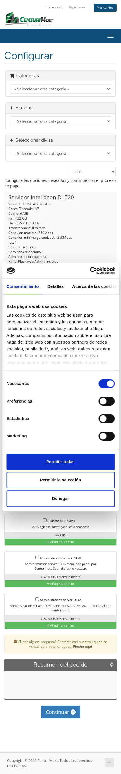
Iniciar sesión (55, 7)
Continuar (61, 712)
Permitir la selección (60, 479)
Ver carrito (105, 7)
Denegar (60, 498)
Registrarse (77, 7)
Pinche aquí (82, 646)
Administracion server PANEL (59, 558)
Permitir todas (60, 461)
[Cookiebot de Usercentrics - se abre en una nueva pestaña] (90, 270)
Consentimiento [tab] (22, 286)
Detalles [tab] (55, 286)
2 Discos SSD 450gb (59, 520)
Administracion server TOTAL (59, 599)
